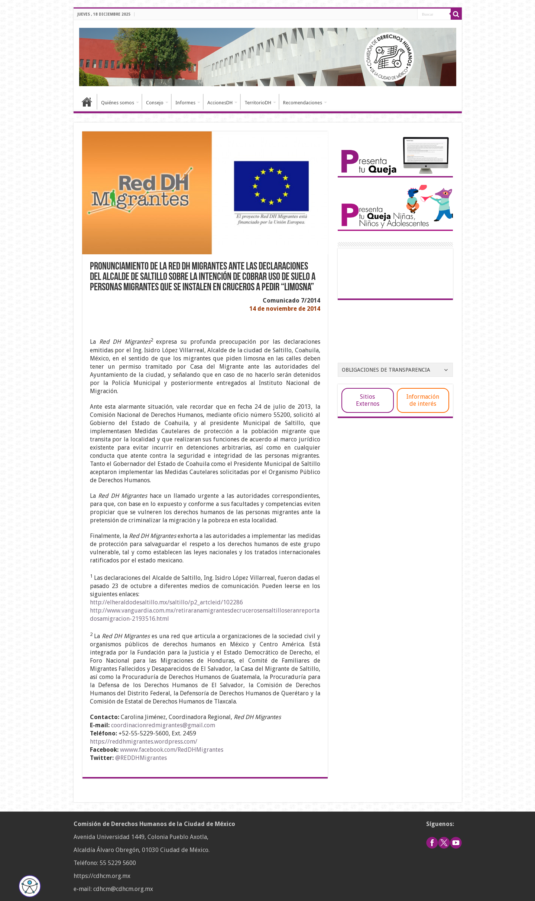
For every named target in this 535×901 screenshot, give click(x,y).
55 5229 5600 (118, 862)
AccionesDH (220, 102)
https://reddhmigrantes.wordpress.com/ (143, 741)
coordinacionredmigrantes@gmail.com (163, 725)
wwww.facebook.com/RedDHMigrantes (171, 749)
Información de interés (422, 400)
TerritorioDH (257, 102)
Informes (185, 102)
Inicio (87, 102)
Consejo (154, 102)
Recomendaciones (302, 102)
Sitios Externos (367, 400)
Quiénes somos (117, 102)
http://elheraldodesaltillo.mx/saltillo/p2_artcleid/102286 (166, 602)
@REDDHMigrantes (141, 757)
